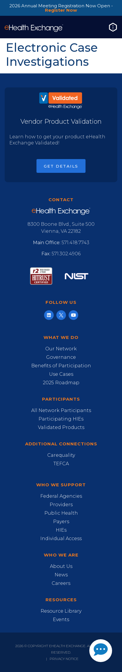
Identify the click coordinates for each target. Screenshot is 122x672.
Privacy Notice (64, 659)
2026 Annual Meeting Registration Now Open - (61, 8)
